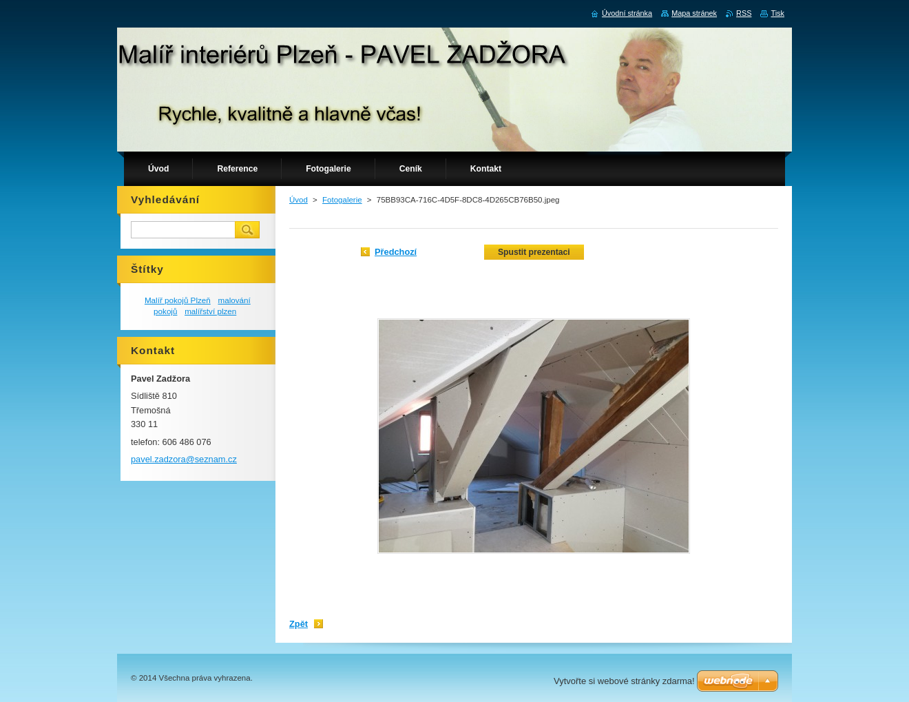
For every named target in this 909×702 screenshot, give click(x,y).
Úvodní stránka (627, 13)
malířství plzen (210, 311)
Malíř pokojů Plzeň (178, 300)
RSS (743, 13)
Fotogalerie (342, 200)
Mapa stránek (694, 13)
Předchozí (396, 252)
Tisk (777, 13)
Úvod (298, 200)
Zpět (298, 624)
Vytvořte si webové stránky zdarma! (624, 681)
